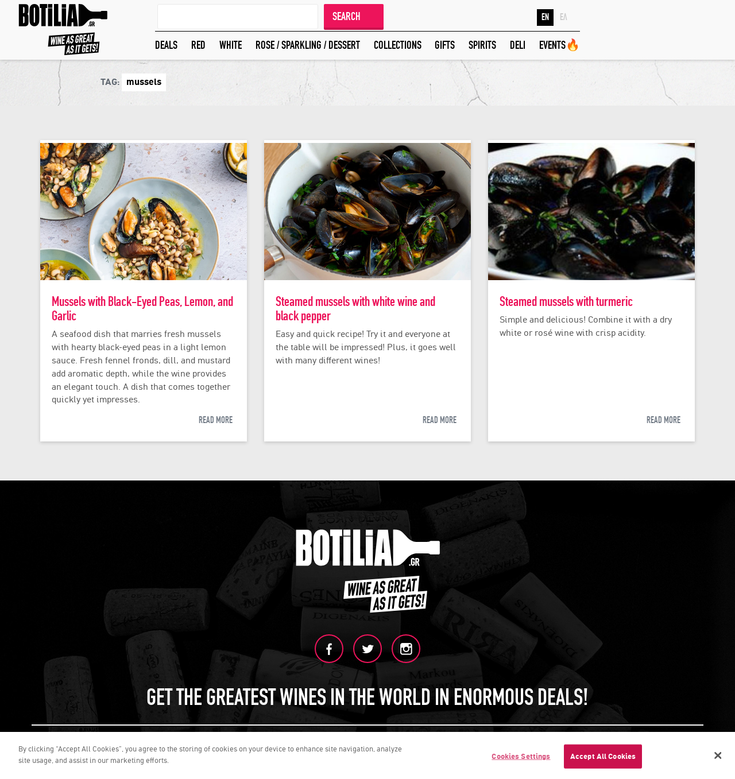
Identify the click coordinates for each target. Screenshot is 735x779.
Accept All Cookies (603, 758)
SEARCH (346, 16)
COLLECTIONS (397, 45)
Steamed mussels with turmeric (566, 301)
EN (545, 17)
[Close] (717, 757)
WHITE (230, 45)
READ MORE (216, 420)
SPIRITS (482, 45)
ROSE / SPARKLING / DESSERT (308, 45)
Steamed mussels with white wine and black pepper (355, 308)
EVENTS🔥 (559, 45)
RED (198, 45)
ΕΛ (563, 17)
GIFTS (445, 45)
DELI (517, 45)
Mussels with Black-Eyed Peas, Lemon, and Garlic (142, 308)
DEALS (166, 45)
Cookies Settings (521, 758)
